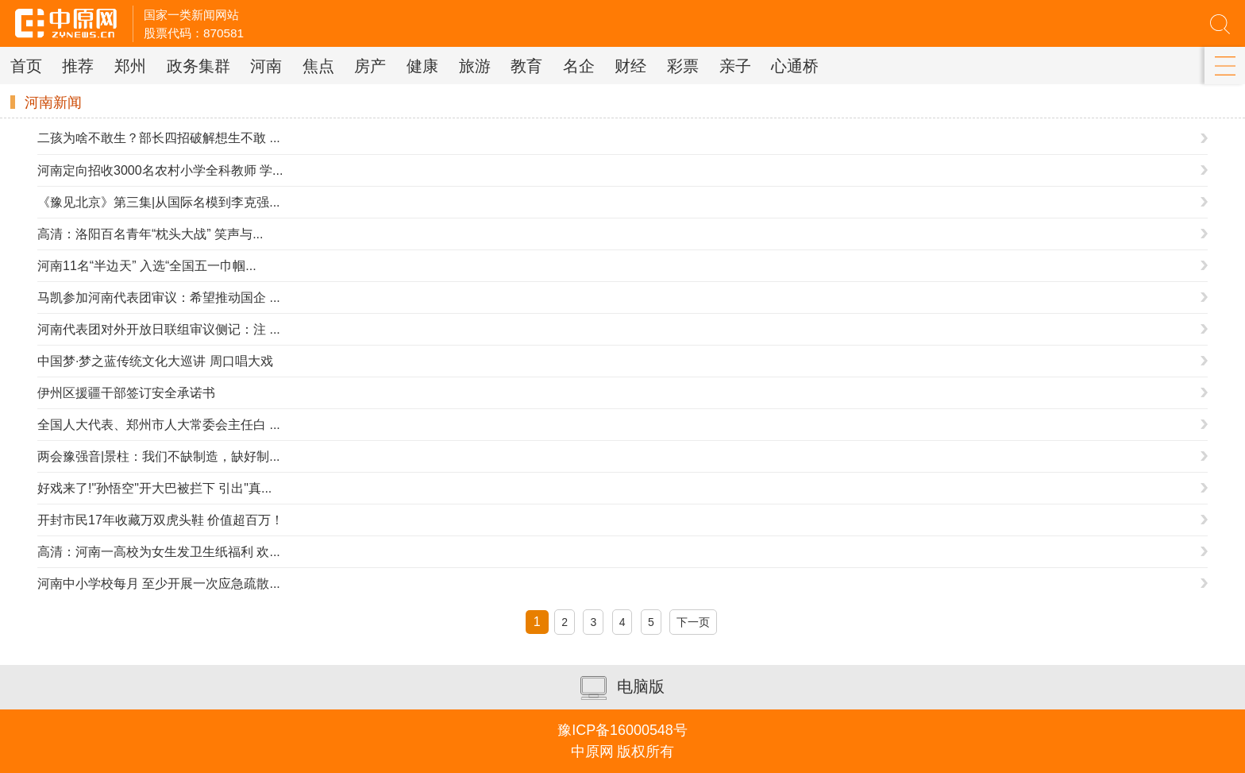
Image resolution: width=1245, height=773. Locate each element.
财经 (630, 65)
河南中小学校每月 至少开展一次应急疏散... (158, 583)
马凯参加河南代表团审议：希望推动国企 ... (158, 297)
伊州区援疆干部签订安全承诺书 (126, 393)
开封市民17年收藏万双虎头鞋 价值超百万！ (160, 520)
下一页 (693, 622)
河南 (266, 65)
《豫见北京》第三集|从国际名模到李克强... (158, 202)
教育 (526, 65)
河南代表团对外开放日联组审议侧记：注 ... (158, 329)
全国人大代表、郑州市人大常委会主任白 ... (158, 424)
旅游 (475, 65)
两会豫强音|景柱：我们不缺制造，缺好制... (158, 456)
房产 (370, 65)
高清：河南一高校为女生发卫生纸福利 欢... (158, 551)
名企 (579, 65)
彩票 (683, 65)
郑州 (130, 65)
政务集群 (198, 65)
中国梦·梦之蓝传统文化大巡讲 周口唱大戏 (155, 361)
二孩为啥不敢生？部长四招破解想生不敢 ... (158, 138)
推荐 (78, 65)
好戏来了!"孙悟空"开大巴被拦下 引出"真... (154, 488)
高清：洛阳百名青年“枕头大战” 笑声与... (150, 234)
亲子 (735, 65)
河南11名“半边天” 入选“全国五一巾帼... (146, 265)
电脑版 (622, 687)
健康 (422, 65)
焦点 (318, 65)
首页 (26, 65)
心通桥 (795, 65)
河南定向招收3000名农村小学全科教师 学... (160, 170)
